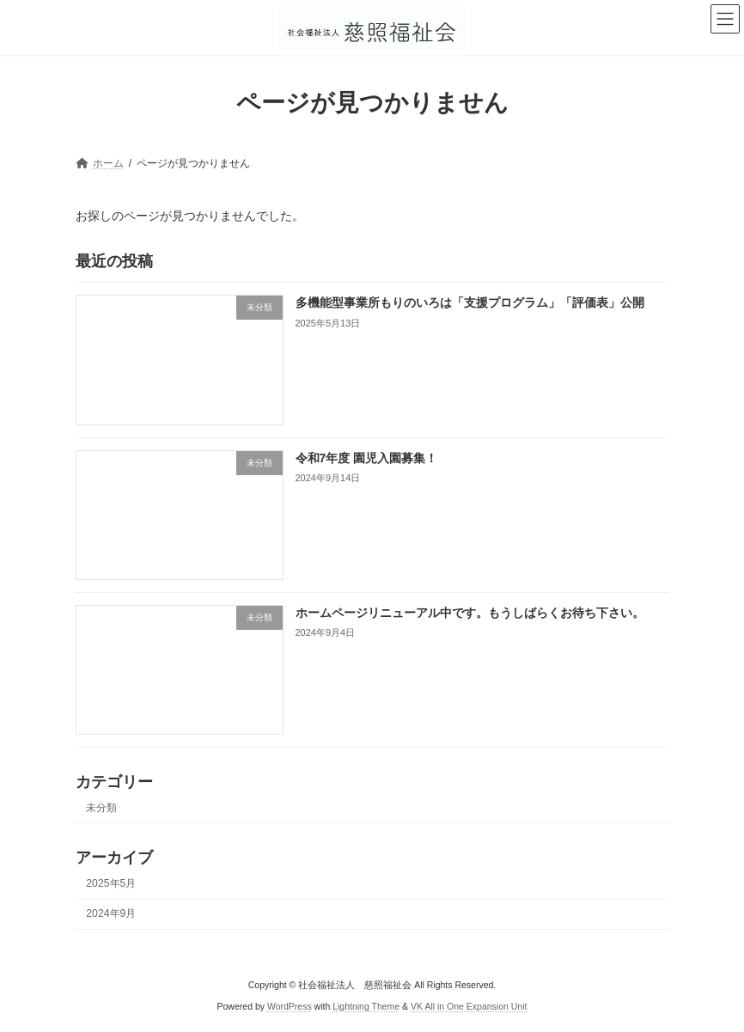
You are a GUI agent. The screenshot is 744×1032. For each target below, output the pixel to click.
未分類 (101, 808)
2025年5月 (111, 883)
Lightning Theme (365, 1006)
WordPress (289, 1006)
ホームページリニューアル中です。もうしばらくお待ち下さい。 (470, 613)
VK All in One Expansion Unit (469, 1006)
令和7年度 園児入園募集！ (367, 457)
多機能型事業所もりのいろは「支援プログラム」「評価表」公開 (470, 302)
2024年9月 (111, 913)
